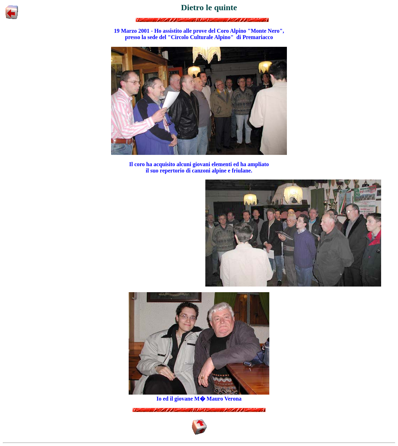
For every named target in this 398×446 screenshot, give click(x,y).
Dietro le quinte (209, 7)
